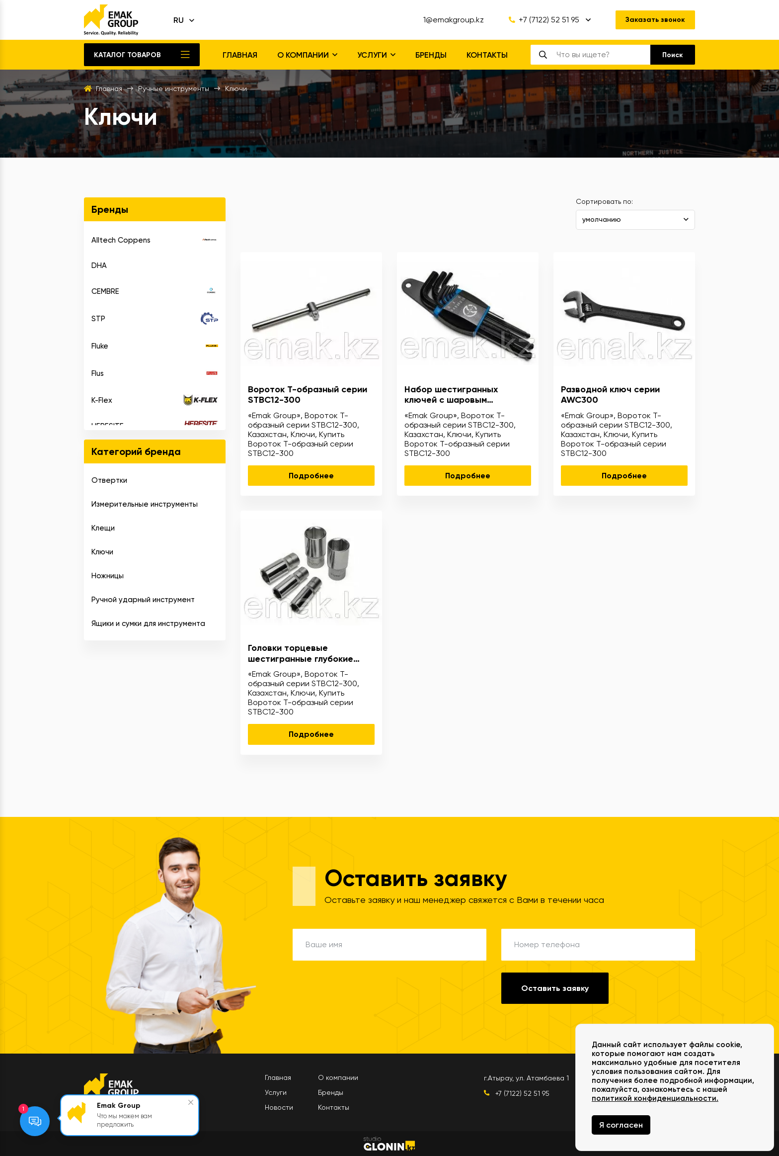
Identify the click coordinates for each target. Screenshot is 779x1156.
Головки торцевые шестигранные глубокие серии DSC (300, 653)
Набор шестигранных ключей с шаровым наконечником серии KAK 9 (462, 395)
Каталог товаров (127, 55)
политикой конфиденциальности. (655, 1098)
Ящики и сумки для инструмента (148, 623)
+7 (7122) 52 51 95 (544, 20)
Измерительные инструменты (144, 504)
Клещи (103, 528)
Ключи (102, 551)
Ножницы (107, 575)
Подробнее (311, 475)
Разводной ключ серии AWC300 (610, 395)
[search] (603, 55)
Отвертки (109, 480)
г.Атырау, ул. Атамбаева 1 (526, 1078)
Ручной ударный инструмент (143, 599)
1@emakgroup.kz (453, 20)
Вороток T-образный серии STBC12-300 (307, 395)
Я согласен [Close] (621, 1125)
